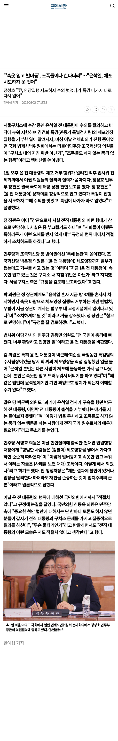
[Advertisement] (40, 40)
